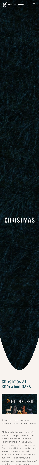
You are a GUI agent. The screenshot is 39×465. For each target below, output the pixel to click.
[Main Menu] (33, 5)
